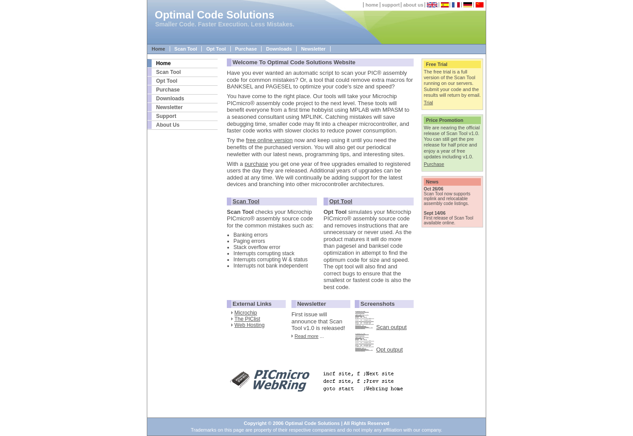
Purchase (246, 48)
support (391, 4)
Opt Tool (216, 48)
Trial (428, 102)
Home (158, 48)
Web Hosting (249, 325)
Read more (306, 336)
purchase (256, 164)
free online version (269, 140)
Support (166, 116)
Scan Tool (186, 48)
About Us (167, 125)
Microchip (245, 313)
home (371, 4)
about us (413, 4)
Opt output (389, 349)
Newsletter (313, 48)
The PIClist (247, 319)
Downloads (279, 48)
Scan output (391, 327)
